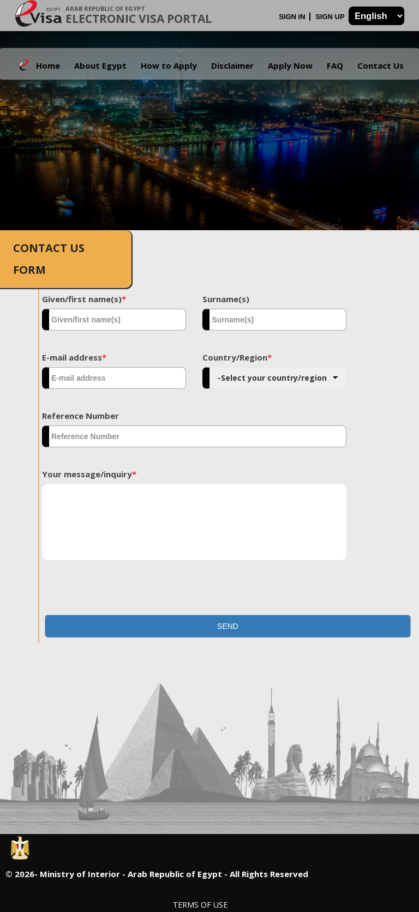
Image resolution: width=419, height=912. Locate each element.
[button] (228, 626)
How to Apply (169, 65)
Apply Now (290, 65)
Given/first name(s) (84, 298)
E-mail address (74, 357)
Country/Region (237, 357)
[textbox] (114, 320)
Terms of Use (200, 904)
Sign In (293, 17)
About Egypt (100, 65)
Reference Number (80, 415)
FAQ (335, 65)
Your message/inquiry (89, 474)
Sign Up (330, 17)
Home (48, 65)
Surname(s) (225, 298)
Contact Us (380, 65)
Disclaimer (232, 65)
